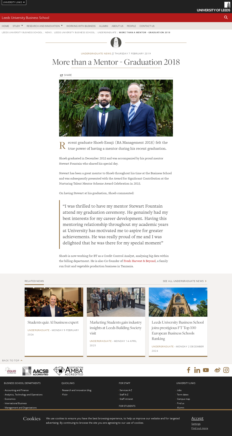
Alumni (103, 26)
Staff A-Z (124, 394)
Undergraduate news (96, 53)
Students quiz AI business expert (53, 322)
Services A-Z (126, 390)
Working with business (81, 26)
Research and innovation (43, 26)
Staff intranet (126, 399)
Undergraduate (107, 32)
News (48, 32)
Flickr (65, 394)
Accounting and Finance (17, 390)
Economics (10, 399)
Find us (180, 403)
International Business (16, 403)
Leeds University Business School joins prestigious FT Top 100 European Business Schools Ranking (178, 330)
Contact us (147, 26)
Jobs (179, 390)
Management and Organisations (21, 407)
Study (16, 26)
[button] (226, 17)
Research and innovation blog (76, 390)
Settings (195, 424)
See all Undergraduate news (183, 281)
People (131, 26)
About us (117, 26)
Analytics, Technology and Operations (23, 394)
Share (68, 75)
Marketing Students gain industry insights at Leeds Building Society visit (116, 327)
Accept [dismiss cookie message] (197, 418)
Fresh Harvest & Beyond (140, 261)
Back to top (10, 360)
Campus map (183, 399)
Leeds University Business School (25, 17)
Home (5, 26)
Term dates (182, 394)
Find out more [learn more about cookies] (199, 428)
